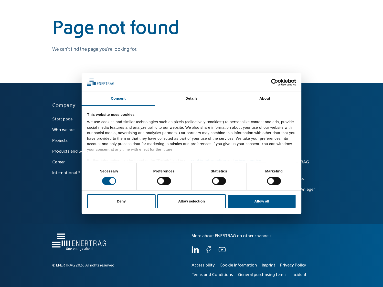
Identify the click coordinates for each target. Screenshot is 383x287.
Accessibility (203, 265)
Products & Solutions (258, 18)
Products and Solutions (74, 151)
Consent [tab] (118, 98)
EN (326, 7)
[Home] (78, 13)
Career (58, 162)
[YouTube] (222, 252)
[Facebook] (208, 252)
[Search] (222, 7)
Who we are (315, 18)
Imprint (268, 265)
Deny (121, 201)
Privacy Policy (293, 265)
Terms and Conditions (212, 275)
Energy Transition (216, 18)
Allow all (261, 201)
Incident (299, 275)
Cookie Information (238, 265)
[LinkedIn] (195, 252)
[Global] (306, 6)
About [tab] (264, 98)
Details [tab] (191, 98)
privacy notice (248, 160)
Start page (62, 119)
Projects (60, 141)
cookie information (208, 160)
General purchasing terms (262, 275)
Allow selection (191, 201)
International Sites (69, 173)
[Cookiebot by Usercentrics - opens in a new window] (274, 82)
